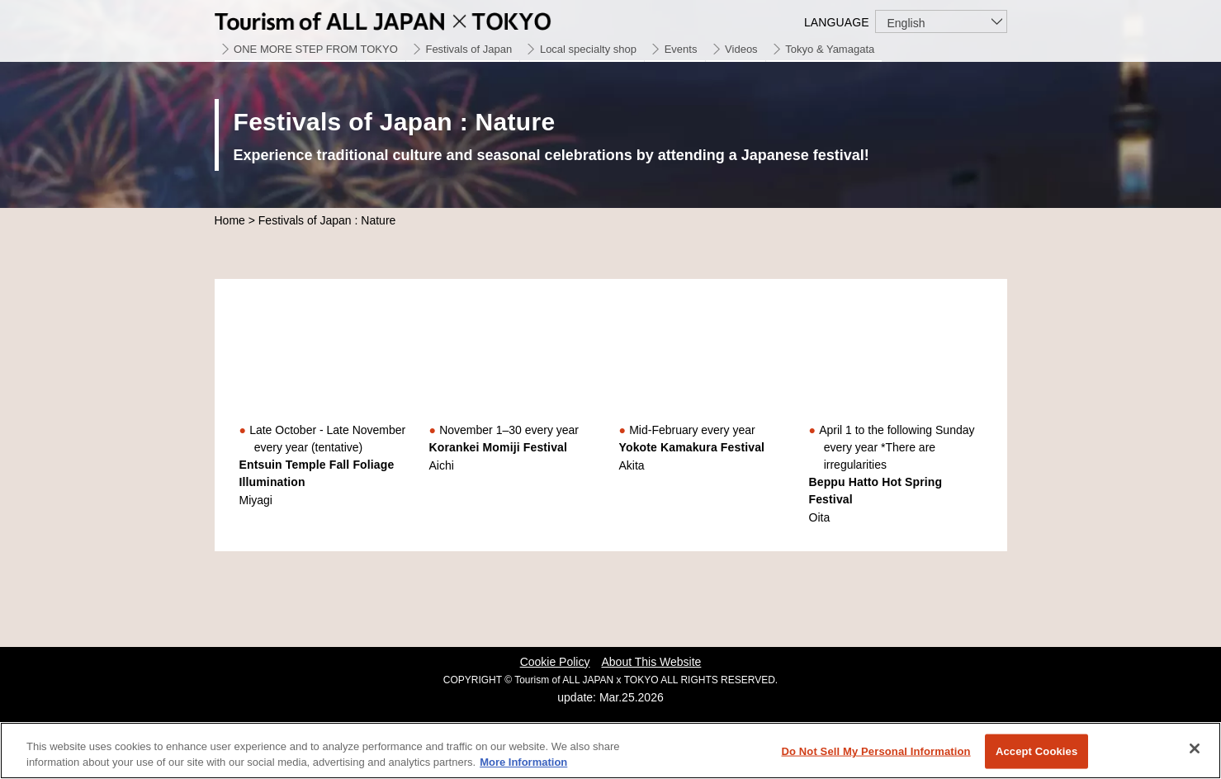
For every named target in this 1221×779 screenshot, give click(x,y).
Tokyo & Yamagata (829, 49)
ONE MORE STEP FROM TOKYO (316, 49)
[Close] (1194, 748)
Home (230, 220)
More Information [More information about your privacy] (523, 762)
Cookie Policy (555, 661)
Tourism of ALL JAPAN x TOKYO (421, 18)
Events (681, 49)
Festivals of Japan (468, 49)
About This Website (651, 661)
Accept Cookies (1036, 751)
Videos (741, 49)
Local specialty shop (588, 49)
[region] (610, 750)
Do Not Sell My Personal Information (875, 751)
